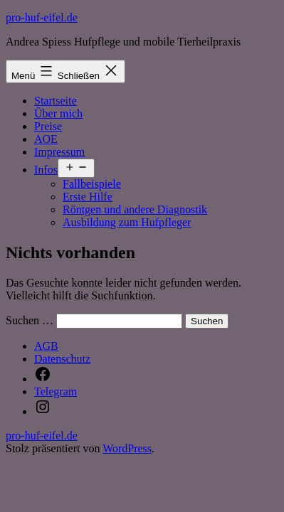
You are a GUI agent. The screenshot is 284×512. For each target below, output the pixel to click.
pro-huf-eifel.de (42, 17)
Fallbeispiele (92, 184)
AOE (46, 139)
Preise (48, 126)
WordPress (127, 448)
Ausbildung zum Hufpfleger (127, 222)
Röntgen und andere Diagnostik (135, 209)
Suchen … (29, 320)
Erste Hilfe (87, 197)
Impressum (59, 152)
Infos (46, 170)
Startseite (55, 101)
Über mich (58, 113)
